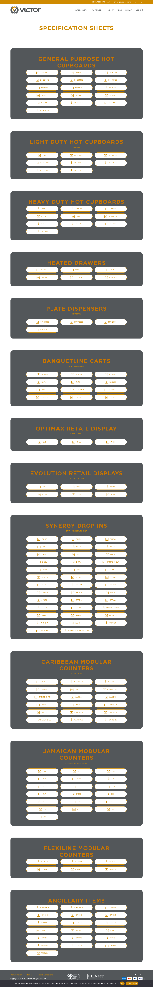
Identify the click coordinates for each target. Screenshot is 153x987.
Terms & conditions (45, 975)
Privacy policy (132, 983)
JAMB (67, 763)
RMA (75, 434)
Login (138, 10)
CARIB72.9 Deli (76, 674)
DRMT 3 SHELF (71, 531)
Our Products (82, 10)
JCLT (75, 763)
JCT (73, 763)
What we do (98, 10)
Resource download (101, 2)
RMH (81, 434)
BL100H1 (81, 366)
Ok (122, 983)
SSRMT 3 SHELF (81, 531)
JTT (83, 763)
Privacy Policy (16, 975)
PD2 (79, 314)
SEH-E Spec (80, 478)
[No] (150, 983)
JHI (81, 763)
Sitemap (29, 975)
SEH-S (75, 478)
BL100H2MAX (73, 366)
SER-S (71, 478)
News (119, 10)
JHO (86, 763)
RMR (71, 434)
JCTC (78, 763)
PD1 (73, 314)
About (110, 10)
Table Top (76, 147)
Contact (128, 10)
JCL (70, 763)
